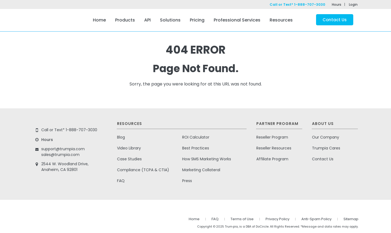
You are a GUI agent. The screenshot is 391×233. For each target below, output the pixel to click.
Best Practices (195, 148)
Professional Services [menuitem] (237, 20)
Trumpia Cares (326, 148)
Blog (121, 137)
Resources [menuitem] (281, 20)
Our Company (325, 137)
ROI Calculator (195, 137)
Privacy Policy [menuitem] (277, 219)
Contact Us (335, 20)
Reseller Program (272, 137)
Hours (336, 4)
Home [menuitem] (99, 20)
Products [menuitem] (125, 20)
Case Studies (129, 159)
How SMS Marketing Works (206, 159)
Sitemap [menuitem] (350, 219)
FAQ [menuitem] (215, 219)
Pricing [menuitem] (197, 20)
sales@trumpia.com (60, 154)
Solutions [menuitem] (170, 20)
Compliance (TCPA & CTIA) (143, 170)
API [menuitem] (147, 20)
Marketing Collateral (201, 170)
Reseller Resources (273, 148)
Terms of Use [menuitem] (242, 219)
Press (187, 180)
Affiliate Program (272, 159)
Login (353, 4)
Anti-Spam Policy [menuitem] (316, 219)
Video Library (129, 148)
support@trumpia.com (63, 149)
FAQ (121, 180)
